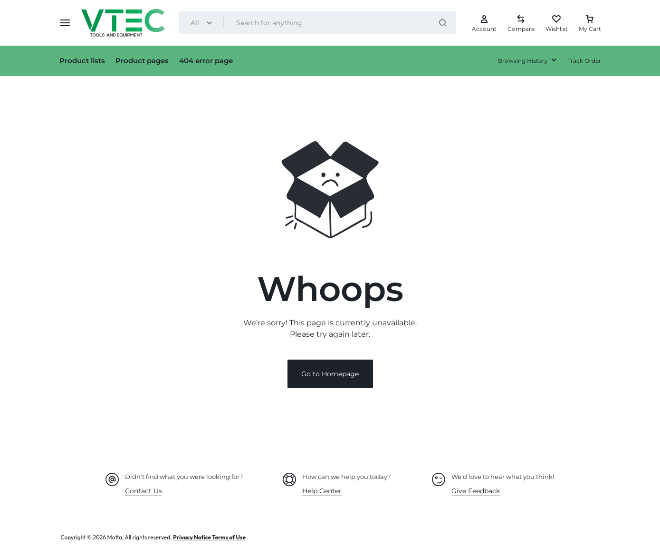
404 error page (206, 60)
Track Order (584, 60)
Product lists (82, 60)
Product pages (142, 60)
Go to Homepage (330, 374)
